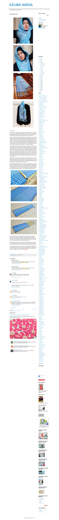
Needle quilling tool (42, 253)
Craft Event (41, 149)
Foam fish (40, 203)
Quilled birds (41, 272)
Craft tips (40, 154)
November (41, 64)
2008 (40, 89)
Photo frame (41, 263)
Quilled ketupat (41, 283)
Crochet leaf (41, 160)
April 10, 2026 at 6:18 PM (15, 305)
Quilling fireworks (41, 300)
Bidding (40, 123)
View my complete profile (42, 28)
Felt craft (40, 190)
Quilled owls (41, 290)
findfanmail (13, 290)
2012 (40, 84)
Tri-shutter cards (41, 342)
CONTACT (40, 18)
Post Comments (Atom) (17, 310)
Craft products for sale (42, 151)
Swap (40, 333)
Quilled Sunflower (41, 293)
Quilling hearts (41, 303)
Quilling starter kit (41, 310)
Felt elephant (41, 192)
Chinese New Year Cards (43, 142)
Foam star (40, 205)
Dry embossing (41, 172)
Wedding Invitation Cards (43, 354)
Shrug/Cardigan (41, 323)
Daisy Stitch (41, 163)
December (41, 63)
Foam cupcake (41, 201)
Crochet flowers (41, 159)
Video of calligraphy (42, 344)
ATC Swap (40, 114)
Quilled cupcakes (41, 275)
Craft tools (40, 155)
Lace (40, 244)
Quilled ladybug (41, 284)
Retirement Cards (41, 314)
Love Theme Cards (42, 245)
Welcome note (41, 356)
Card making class (42, 139)
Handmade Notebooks (42, 224)
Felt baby (40, 189)
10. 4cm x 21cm (41, 94)
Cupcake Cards (41, 162)
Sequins (40, 320)
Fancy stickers (41, 183)
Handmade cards (41, 223)
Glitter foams (41, 211)
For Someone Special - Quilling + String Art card (21, 341)
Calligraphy (41, 134)
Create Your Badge (40, 377)
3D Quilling (40, 103)
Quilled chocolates (42, 274)
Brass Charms (41, 130)
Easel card (40, 174)
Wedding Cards (41, 353)
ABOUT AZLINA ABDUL (42, 19)
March (41, 71)
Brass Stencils (41, 131)
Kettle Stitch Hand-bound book (43, 240)
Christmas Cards (41, 143)
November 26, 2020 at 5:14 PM (16, 263)
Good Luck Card (41, 212)
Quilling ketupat (41, 304)
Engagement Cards (42, 180)
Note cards (40, 255)
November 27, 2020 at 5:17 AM (16, 277)
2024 (40, 58)
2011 (40, 85)
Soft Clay (40, 325)
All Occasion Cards (42, 110)
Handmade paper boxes (42, 225)
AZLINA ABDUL (21, 5)
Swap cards (41, 334)
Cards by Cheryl (41, 499)
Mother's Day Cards (42, 252)
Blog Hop (40, 129)
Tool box (40, 341)
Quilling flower (41, 301)
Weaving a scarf (17, 255)
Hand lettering (41, 219)
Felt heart (40, 194)
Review (40, 315)
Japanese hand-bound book (43, 235)
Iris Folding (40, 234)
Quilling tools (41, 311)
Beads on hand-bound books (43, 120)
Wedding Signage (41, 355)
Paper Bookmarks (41, 260)
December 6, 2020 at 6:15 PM (16, 287)
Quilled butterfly (41, 273)
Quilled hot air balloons (42, 281)
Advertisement (41, 109)
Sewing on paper (41, 321)
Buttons (40, 133)
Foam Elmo (41, 202)
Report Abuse (40, 363)
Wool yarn (40, 360)
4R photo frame (41, 104)
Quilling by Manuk (41, 498)
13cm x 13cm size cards (42, 99)
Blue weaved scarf (42, 65)
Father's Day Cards (42, 184)
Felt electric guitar (41, 191)
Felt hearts (40, 195)
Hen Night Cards (41, 229)
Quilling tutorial (41, 312)
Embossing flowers (42, 179)
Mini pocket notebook (42, 250)
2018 (40, 76)
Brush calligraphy (41, 132)
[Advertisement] (43, 42)
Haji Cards (40, 215)
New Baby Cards (41, 254)
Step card (40, 330)
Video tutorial (41, 345)
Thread (40, 340)
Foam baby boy (41, 199)
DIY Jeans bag (41, 169)
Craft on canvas (41, 150)
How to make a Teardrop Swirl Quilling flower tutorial (21, 345)
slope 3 (21, 303)
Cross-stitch (41, 161)
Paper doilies (41, 261)
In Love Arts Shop (41, 233)
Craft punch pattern (42, 153)
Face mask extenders (42, 182)
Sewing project (41, 322)
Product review (41, 270)
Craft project (41, 152)
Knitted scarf (41, 241)
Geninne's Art (41, 511)
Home (40, 17)
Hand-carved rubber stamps (43, 221)
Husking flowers (41, 231)
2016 (40, 79)
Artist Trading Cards (42, 113)
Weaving (13, 255)
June (41, 68)
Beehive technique (42, 121)
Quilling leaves (41, 305)
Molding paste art (41, 251)
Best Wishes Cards (42, 122)
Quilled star (41, 292)
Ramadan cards (41, 313)
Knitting (40, 242)
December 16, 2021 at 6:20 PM (16, 292)
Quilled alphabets (41, 271)
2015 (40, 80)
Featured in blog (41, 185)
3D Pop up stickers (42, 102)
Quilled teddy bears (42, 294)
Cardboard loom (41, 140)
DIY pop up (41, 170)
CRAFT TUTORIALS (42, 20)
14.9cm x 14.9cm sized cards (43, 101)
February (41, 72)
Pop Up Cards (41, 264)
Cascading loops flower (42, 141)
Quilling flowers (41, 302)
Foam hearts (41, 204)
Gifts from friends (41, 210)
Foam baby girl (41, 200)
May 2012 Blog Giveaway (17, 349)
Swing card (41, 335)
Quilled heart (41, 280)
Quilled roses (41, 291)
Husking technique (42, 232)
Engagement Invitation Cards (43, 181)
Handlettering (41, 222)
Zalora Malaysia (41, 361)
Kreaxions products (42, 243)
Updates (40, 343)
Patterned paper (41, 262)
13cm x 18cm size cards (42, 100)
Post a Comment (13, 307)
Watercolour (41, 350)
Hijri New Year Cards (42, 230)
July (41, 67)
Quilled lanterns (41, 285)
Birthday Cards (41, 124)
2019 (40, 75)
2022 (40, 59)
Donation (40, 171)
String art (40, 332)
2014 (40, 81)
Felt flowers (41, 193)
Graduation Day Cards (42, 213)
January (41, 73)
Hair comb (40, 214)
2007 (40, 90)
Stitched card (41, 331)
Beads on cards (41, 119)
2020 (40, 62)
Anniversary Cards (42, 111)
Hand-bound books (42, 220)
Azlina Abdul (14, 280)
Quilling (40, 295)
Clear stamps (41, 144)
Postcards (40, 265)
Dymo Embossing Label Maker (43, 173)
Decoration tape (41, 164)
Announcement (41, 112)
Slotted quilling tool (42, 324)
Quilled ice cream (41, 282)
